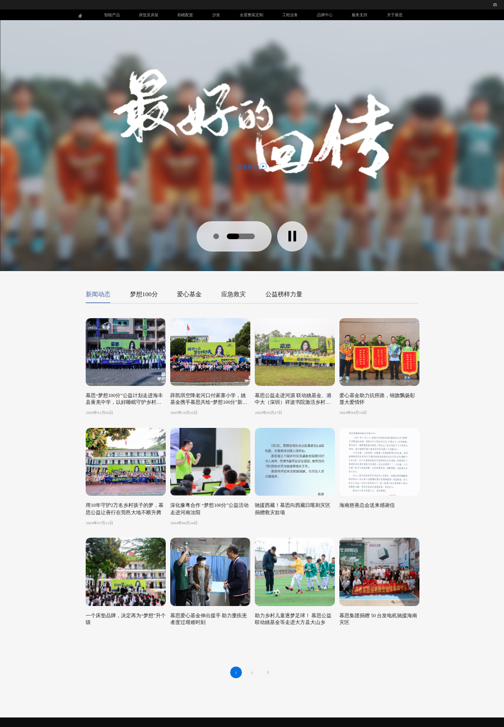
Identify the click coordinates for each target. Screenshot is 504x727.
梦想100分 (144, 294)
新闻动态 (98, 294)
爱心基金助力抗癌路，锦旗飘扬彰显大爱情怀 (377, 399)
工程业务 (290, 15)
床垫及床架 (148, 15)
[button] (216, 236)
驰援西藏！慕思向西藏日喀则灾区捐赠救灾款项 (292, 508)
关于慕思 (395, 15)
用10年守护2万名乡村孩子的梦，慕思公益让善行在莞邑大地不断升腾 (125, 508)
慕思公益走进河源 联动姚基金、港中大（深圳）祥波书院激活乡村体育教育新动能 (293, 399)
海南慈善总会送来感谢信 (367, 505)
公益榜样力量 (283, 294)
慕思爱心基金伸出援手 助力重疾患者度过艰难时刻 (208, 619)
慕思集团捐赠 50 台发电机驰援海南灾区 (378, 619)
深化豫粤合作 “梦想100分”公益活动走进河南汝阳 (209, 508)
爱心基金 (189, 294)
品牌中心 (325, 15)
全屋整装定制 (251, 15)
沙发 (216, 15)
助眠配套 (185, 15)
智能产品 (112, 15)
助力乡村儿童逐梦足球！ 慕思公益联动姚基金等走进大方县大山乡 (293, 619)
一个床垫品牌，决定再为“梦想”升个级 (126, 619)
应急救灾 (233, 294)
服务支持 (359, 15)
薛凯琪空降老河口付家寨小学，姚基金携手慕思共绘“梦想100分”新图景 (209, 399)
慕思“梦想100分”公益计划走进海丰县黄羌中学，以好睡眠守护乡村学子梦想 (124, 399)
